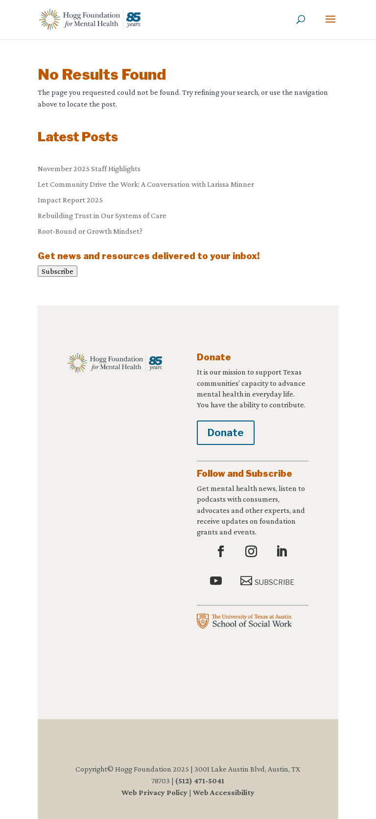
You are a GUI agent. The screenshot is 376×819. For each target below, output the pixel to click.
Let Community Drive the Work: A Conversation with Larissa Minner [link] (146, 184)
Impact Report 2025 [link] (70, 200)
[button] (330, 25)
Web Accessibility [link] (224, 792)
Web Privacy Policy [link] (154, 792)
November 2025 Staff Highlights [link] (89, 168)
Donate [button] (226, 433)
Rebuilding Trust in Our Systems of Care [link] (102, 215)
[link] (90, 18)
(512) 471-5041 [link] (199, 780)
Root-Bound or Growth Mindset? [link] (90, 231)
